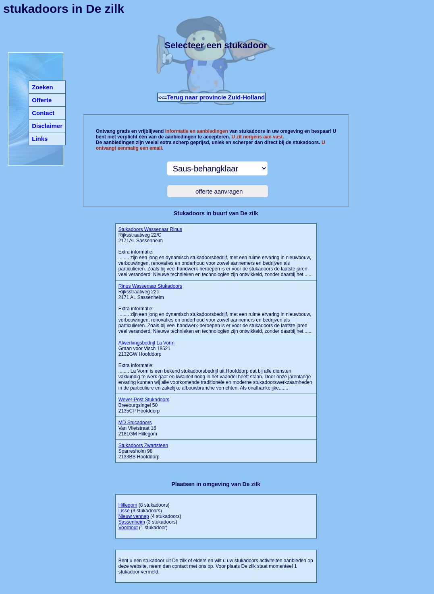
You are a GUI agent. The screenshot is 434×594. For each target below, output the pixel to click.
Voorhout (128, 527)
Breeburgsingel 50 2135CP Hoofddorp (144, 405)
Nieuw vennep (133, 516)
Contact (43, 112)
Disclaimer (47, 125)
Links (40, 138)
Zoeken (42, 87)
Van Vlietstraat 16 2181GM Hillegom (137, 428)
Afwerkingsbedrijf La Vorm (146, 343)
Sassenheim (131, 522)
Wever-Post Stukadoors (144, 399)
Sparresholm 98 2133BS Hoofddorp (143, 451)
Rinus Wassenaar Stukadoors (150, 286)
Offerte (42, 100)
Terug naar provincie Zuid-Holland (216, 97)
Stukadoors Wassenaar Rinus (150, 229)
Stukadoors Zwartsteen (143, 445)
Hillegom (127, 505)
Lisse (124, 511)
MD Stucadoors (135, 422)
